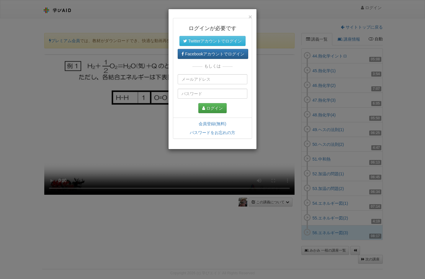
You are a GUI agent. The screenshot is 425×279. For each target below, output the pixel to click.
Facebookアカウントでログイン (213, 54)
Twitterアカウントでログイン (212, 41)
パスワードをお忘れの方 (212, 132)
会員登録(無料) (212, 123)
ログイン (212, 108)
